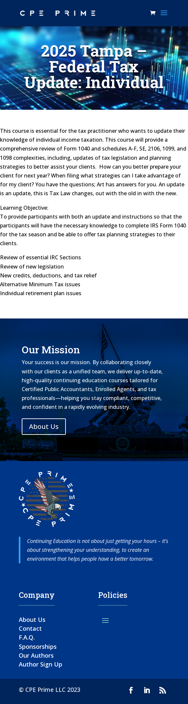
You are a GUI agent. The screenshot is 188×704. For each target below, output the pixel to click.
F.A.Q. (27, 637)
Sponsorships (38, 646)
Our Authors (36, 655)
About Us (44, 426)
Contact (30, 628)
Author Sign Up (40, 664)
